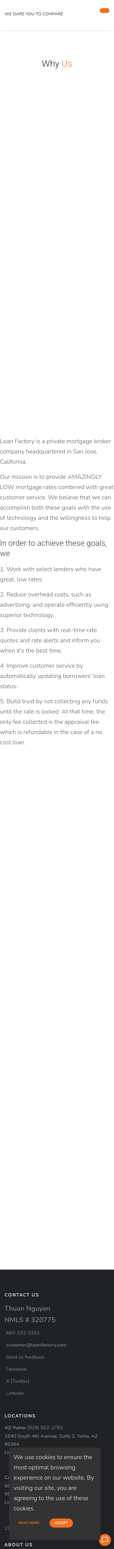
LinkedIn (15, 1393)
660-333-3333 (23, 1333)
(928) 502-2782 (45, 1427)
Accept (61, 1523)
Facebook (16, 1369)
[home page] (50, 7)
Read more (29, 1523)
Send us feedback (25, 1357)
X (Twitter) (17, 1381)
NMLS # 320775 (30, 1320)
